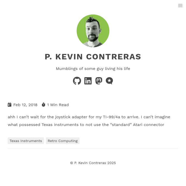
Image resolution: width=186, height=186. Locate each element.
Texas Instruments (26, 140)
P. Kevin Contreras (93, 56)
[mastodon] (99, 82)
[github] (77, 82)
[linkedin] (88, 82)
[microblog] (109, 82)
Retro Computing (63, 140)
